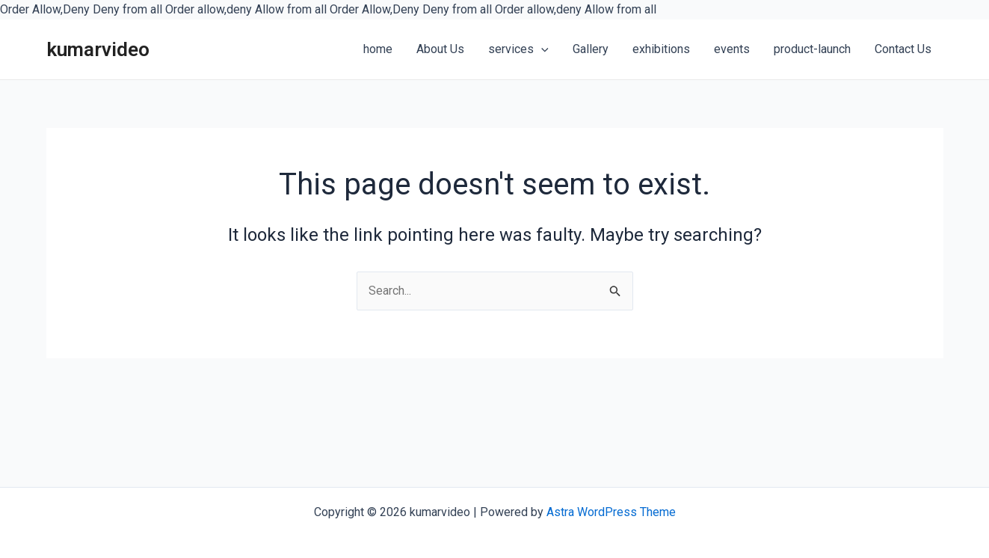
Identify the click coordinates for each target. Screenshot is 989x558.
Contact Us (903, 49)
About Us (440, 49)
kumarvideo (98, 49)
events (732, 49)
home (377, 49)
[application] (541, 50)
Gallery (591, 49)
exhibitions (661, 49)
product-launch (812, 49)
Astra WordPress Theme (611, 512)
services (518, 49)
